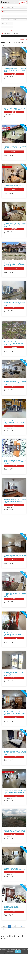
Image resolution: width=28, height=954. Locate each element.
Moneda (4, 31)
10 (7, 928)
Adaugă (23, 2)
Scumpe (16, 33)
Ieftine (9, 33)
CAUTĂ (14, 35)
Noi (5, 33)
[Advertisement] (14, 525)
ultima (13, 928)
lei (9, 31)
